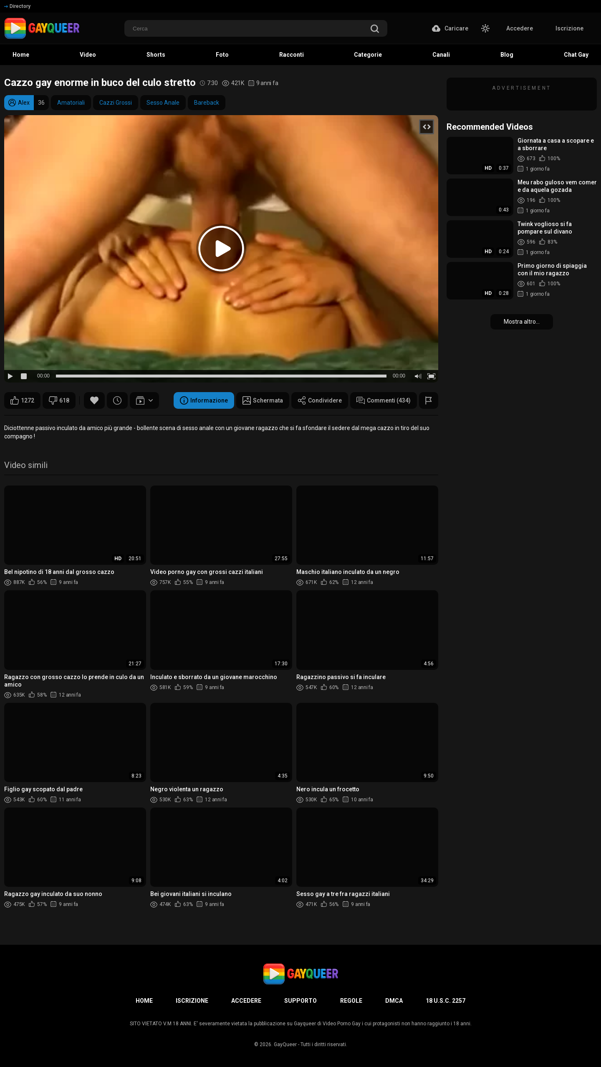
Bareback (206, 102)
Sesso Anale (162, 102)
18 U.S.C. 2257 (445, 1000)
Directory (17, 6)
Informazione (204, 400)
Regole (351, 1000)
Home (144, 1000)
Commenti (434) (383, 400)
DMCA (394, 1000)
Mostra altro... (522, 321)
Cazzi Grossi (115, 102)
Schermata (262, 400)
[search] (375, 29)
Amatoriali (71, 102)
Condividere (320, 400)
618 (59, 400)
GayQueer (285, 1044)
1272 (22, 400)
